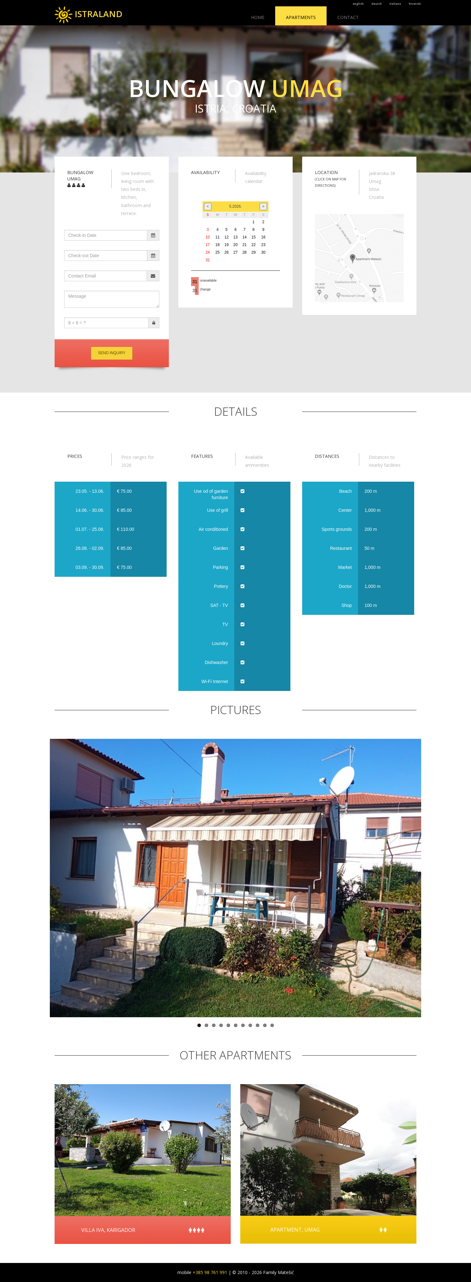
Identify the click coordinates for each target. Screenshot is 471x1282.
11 (272, 1025)
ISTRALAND (89, 14)
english (358, 4)
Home (257, 17)
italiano (395, 4)
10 (265, 1025)
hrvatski (415, 4)
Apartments (301, 17)
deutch (376, 4)
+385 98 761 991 (210, 1272)
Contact (348, 17)
